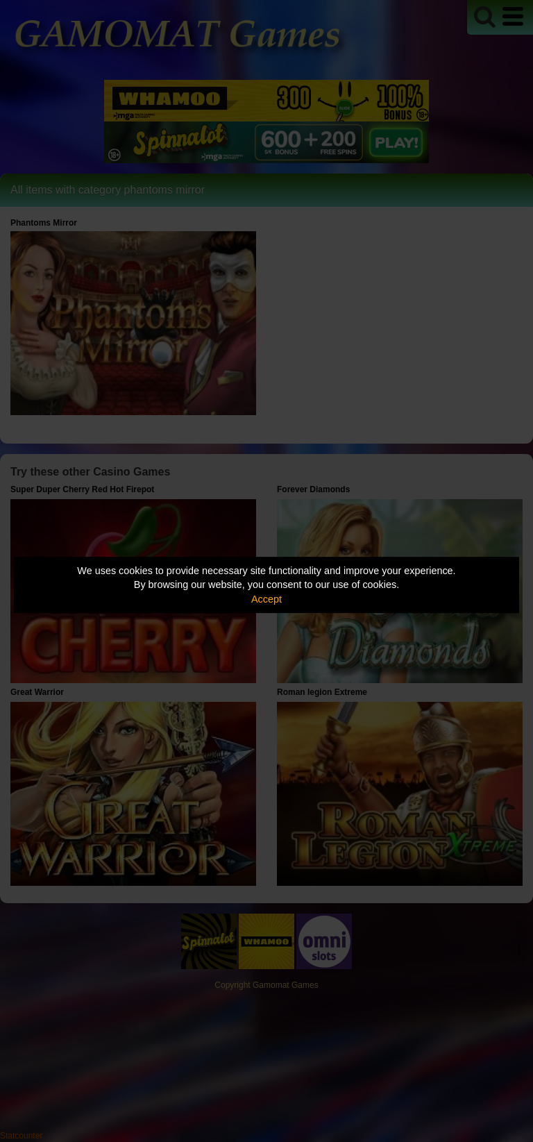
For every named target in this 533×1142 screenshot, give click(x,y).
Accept (266, 599)
